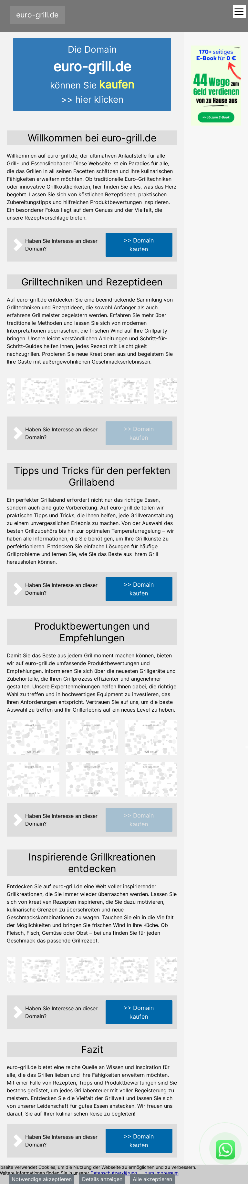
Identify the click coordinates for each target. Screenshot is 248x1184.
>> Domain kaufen (139, 244)
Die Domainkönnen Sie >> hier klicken (92, 74)
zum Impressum (162, 1173)
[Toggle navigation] (239, 12)
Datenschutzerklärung (113, 1173)
